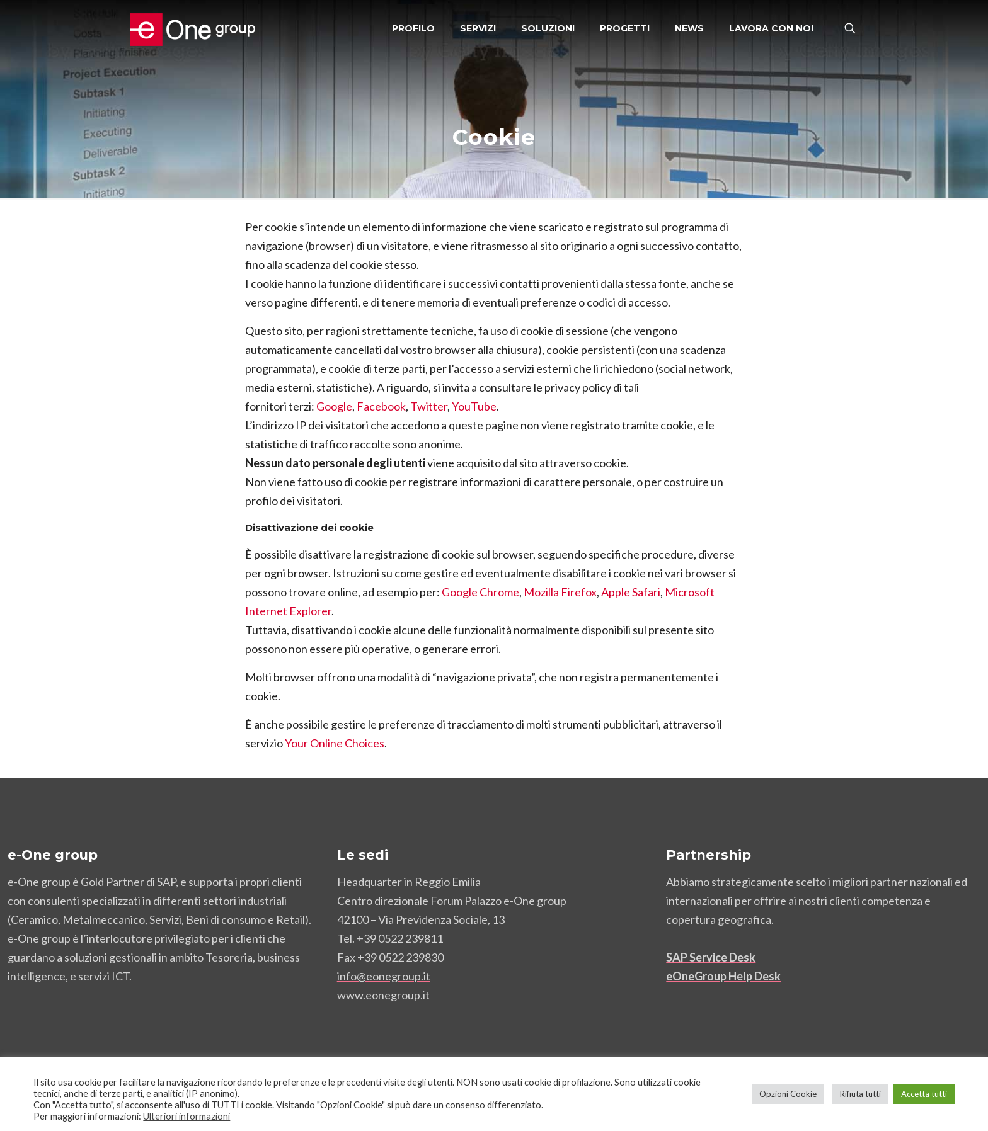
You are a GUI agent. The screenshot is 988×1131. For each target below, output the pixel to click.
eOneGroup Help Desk (723, 976)
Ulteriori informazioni (186, 1116)
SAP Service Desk (710, 957)
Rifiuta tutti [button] (860, 1094)
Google (334, 406)
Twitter (428, 406)
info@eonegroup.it (383, 976)
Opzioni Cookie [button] (788, 1094)
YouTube (474, 406)
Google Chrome (480, 592)
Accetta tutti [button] (924, 1094)
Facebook (381, 406)
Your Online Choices (334, 743)
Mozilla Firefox (560, 592)
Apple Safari (630, 592)
